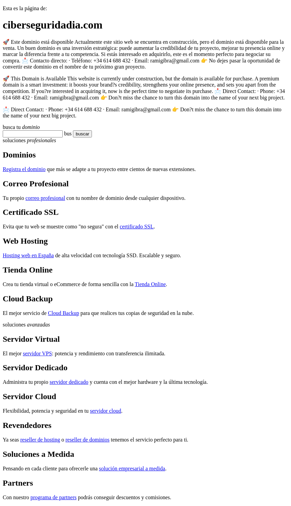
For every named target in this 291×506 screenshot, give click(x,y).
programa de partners (54, 497)
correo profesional (45, 198)
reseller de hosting (40, 440)
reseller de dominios (87, 440)
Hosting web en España (28, 255)
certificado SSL (137, 226)
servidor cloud (105, 411)
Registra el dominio (24, 169)
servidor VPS (37, 353)
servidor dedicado (69, 382)
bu (67, 133)
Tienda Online (150, 284)
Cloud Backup (63, 313)
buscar (80, 133)
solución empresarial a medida (132, 468)
